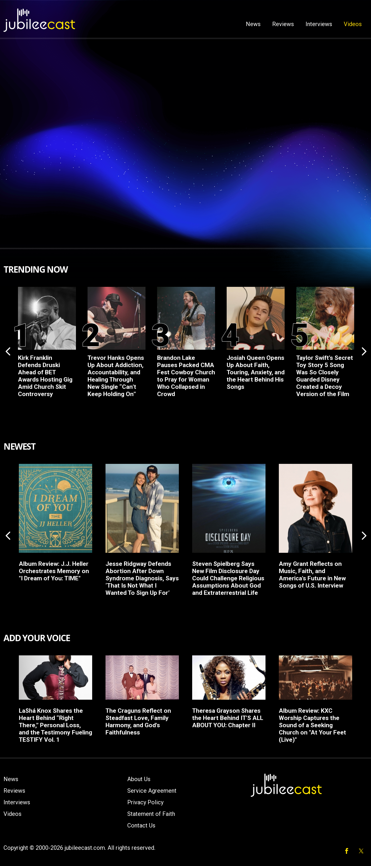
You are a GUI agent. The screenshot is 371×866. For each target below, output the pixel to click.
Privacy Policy (145, 802)
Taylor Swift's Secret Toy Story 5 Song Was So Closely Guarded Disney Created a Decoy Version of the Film (324, 376)
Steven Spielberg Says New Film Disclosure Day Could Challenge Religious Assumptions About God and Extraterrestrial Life (228, 578)
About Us (138, 779)
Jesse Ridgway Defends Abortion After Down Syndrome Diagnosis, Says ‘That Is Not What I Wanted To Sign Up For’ (142, 578)
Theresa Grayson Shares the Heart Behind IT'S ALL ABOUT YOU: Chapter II (227, 718)
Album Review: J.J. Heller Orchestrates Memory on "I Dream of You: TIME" (54, 571)
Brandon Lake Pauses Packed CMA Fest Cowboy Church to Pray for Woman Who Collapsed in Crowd (186, 376)
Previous (7, 351)
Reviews (283, 24)
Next (363, 351)
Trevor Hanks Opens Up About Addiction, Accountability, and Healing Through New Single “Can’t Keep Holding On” (116, 376)
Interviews (318, 24)
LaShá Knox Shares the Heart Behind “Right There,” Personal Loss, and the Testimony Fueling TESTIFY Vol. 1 (55, 725)
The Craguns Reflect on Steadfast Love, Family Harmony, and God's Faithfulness (138, 721)
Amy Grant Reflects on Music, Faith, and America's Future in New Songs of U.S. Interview (312, 574)
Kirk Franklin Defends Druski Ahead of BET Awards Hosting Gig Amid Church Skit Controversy (45, 376)
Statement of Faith (151, 813)
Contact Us (141, 825)
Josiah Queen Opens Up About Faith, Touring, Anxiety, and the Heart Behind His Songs (256, 372)
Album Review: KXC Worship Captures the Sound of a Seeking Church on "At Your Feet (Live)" (312, 725)
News (253, 24)
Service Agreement (152, 790)
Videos (353, 24)
